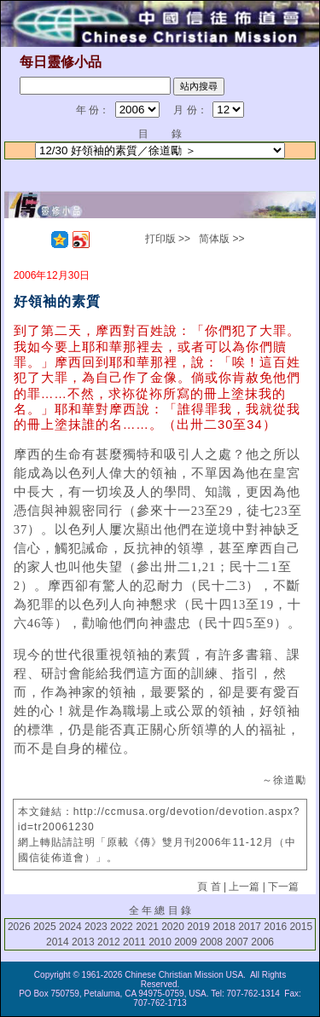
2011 (134, 942)
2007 (236, 942)
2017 (249, 927)
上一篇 (244, 887)
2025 (44, 927)
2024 (70, 927)
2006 (262, 942)
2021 (147, 927)
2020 (172, 927)
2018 (224, 927)
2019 (198, 927)
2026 (19, 927)
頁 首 (208, 887)
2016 (275, 927)
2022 (121, 927)
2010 (160, 942)
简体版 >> (221, 239)
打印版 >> (167, 239)
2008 (211, 942)
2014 (57, 942)
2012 (108, 942)
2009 (185, 942)
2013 (83, 942)
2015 (300, 927)
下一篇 (283, 887)
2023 (96, 927)
